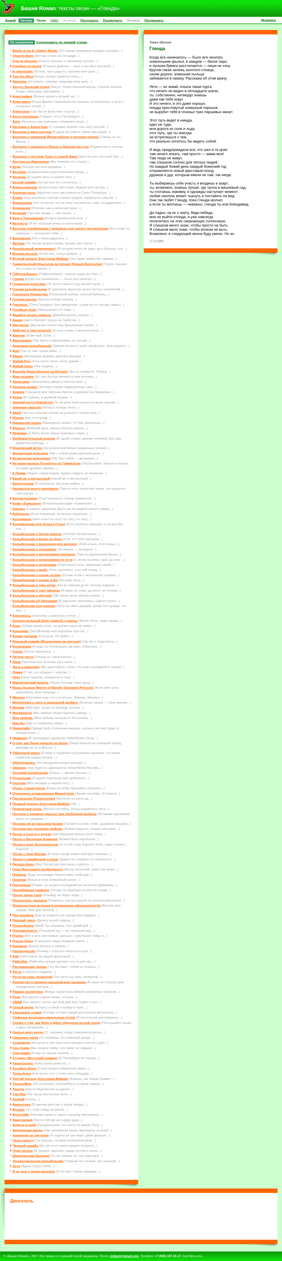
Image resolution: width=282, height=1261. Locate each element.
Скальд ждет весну (28, 1032)
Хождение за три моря (30, 1135)
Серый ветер (22, 1007)
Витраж (18, 243)
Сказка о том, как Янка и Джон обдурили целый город (56, 1022)
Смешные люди (25, 1037)
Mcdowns (268, 20)
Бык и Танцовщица (28, 218)
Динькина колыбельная (31, 345)
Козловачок (21, 519)
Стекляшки (21, 1053)
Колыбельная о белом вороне (37, 534)
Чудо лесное (22, 1150)
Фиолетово (21, 1104)
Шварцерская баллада (30, 1155)
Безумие (19, 172)
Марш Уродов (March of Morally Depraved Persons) (53, 687)
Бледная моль (24, 192)
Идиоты (18, 428)
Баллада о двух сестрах (32, 132)
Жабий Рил (21, 361)
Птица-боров (22, 925)
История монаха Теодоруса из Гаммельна (46, 463)
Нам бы (18, 723)
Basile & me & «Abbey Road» (35, 50)
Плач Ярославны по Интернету (37, 869)
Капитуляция (23, 483)
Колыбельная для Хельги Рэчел (38, 524)
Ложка (17, 672)
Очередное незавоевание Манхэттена (43, 793)
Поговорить (154, 20)
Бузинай (19, 213)
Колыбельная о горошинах (34, 549)
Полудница (21, 885)
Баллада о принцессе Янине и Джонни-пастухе (50, 146)
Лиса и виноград (26, 667)
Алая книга (21, 101)
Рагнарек (19, 946)
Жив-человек (23, 376)
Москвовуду (22, 712)
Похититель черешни (29, 900)
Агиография (22, 96)
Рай (15, 956)
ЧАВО (54, 20)
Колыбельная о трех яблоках (36, 590)
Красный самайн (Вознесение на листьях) (46, 641)
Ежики (17, 356)
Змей (16, 412)
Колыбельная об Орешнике (34, 601)
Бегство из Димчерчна (30, 161)
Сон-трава (20, 1048)
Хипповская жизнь (27, 1130)
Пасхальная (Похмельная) (33, 798)
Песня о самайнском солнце (35, 859)
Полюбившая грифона (30, 890)
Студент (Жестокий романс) (35, 1058)
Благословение (24, 187)
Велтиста (20, 223)
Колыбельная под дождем (33, 606)
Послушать (89, 20)
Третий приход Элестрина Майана (40, 1078)
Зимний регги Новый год (32, 402)
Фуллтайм (20, 1114)
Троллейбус (22, 1083)
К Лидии (19, 473)
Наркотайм (21, 728)
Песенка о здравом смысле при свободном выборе (54, 814)
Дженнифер (21, 340)
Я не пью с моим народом (33, 1171)
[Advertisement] (141, 1220)
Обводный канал (26, 753)
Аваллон (19, 81)
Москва (18, 707)
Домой (10, 20)
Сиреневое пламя (26, 1012)
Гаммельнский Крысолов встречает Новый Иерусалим (57, 264)
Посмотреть (112, 20)
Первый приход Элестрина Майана (41, 803)
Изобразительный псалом (33, 438)
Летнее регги (22, 656)
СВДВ (17, 1002)
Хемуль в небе (24, 1125)
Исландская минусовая (31, 458)
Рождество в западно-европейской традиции (49, 982)
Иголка (18, 417)
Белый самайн (24, 182)
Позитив (19, 879)
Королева (20, 631)
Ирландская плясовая (30, 453)
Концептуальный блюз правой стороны (45, 620)
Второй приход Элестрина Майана (40, 258)
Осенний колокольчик (30, 772)
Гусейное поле (24, 309)
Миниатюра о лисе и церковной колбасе (45, 702)
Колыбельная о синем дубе (35, 580)
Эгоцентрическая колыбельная (37, 1161)
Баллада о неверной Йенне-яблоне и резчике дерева (55, 137)
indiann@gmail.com (124, 1256)
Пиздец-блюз (23, 864)
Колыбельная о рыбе (29, 569)
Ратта (16, 971)
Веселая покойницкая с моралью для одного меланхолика (60, 228)
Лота (16, 677)
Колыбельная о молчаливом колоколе (43, 554)
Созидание (21, 1042)
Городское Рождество (30, 294)
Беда (16, 167)
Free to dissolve (24, 61)
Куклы (17, 651)
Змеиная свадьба (26, 407)
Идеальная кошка (26, 422)
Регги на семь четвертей (32, 977)
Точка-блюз (21, 1073)
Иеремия (19, 433)
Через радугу (23, 1140)
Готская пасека (24, 299)
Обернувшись (23, 762)
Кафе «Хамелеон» (27, 503)
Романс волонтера (27, 991)
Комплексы (21, 615)
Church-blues (22, 55)
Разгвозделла (23, 951)
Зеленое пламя (24, 387)
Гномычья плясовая (29, 284)
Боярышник (22, 202)
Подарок (19, 874)
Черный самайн (25, 1145)
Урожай (18, 1099)
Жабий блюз (22, 366)
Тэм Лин (19, 1094)
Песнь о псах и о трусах (31, 834)
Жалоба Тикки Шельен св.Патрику (40, 371)
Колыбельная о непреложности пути (42, 559)
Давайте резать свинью (31, 315)
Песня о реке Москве (29, 854)
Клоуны (18, 508)
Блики (17, 197)
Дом (15, 350)
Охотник (19, 783)
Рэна (16, 997)
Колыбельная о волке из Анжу (37, 539)
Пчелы (17, 935)
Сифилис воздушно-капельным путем (43, 1017)
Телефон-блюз (24, 1068)
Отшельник (21, 778)
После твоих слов (27, 895)
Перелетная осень (27, 809)
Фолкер (18, 1109)
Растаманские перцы (29, 966)
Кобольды (20, 513)
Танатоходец (22, 1063)
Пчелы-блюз (22, 941)
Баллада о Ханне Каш (29, 127)
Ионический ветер (27, 448)
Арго (16, 121)
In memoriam (22, 71)
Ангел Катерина (25, 116)
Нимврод (19, 738)
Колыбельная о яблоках (32, 595)
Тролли (18, 1089)
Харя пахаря (22, 1120)
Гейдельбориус (25, 273)
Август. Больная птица (30, 86)
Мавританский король (30, 682)
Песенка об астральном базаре (37, 823)
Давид (17, 320)
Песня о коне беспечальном (35, 844)
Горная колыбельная (29, 289)
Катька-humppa (24, 498)
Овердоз (19, 767)
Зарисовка (20, 381)
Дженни (18, 335)
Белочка (19, 177)
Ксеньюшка (21, 646)
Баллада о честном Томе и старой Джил (45, 156)
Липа (16, 662)
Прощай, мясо (23, 920)
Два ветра (20, 325)
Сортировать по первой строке (62, 42)
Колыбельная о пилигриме (34, 564)
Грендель (20, 304)
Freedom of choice (27, 66)
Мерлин (18, 697)
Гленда (18, 279)
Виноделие (21, 238)
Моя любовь (22, 718)
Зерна (17, 397)
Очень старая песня (28, 788)
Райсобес (20, 961)
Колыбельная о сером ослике (36, 575)
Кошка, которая (24, 636)
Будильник (21, 208)
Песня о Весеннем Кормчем (35, 839)
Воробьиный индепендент (34, 248)
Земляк (18, 392)
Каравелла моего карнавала (35, 488)
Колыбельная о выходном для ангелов (44, 544)
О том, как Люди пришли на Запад (40, 743)
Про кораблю (23, 915)
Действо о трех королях (31, 330)
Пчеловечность (25, 930)
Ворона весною (25, 253)
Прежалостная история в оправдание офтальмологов (56, 905)
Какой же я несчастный (31, 478)
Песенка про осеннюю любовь (37, 828)
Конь (16, 625)
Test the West (22, 76)
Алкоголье (20, 111)
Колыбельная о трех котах (34, 585)
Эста (16, 1166)
